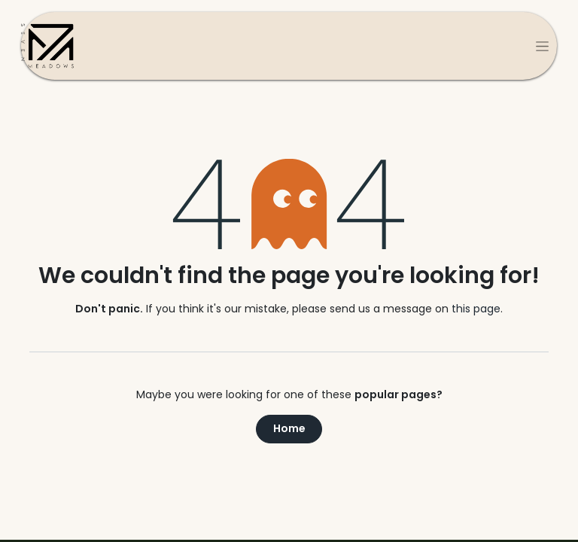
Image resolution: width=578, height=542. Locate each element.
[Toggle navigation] (542, 46)
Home (289, 428)
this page (476, 308)
